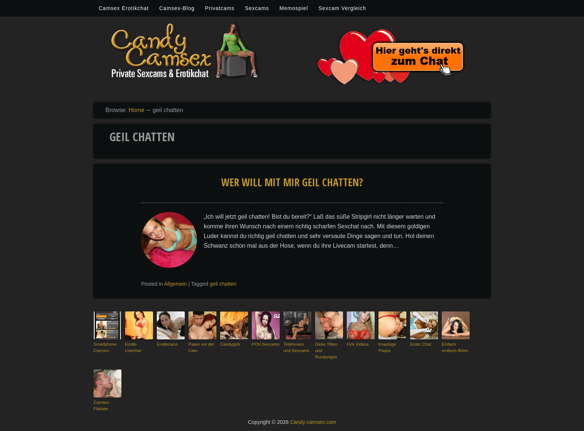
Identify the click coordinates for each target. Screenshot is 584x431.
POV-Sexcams (265, 344)
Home (136, 110)
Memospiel (293, 8)
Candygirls (229, 344)
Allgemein (175, 284)
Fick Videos (357, 344)
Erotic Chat (420, 344)
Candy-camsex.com (313, 421)
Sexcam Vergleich (342, 8)
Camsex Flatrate (100, 404)
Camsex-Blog (176, 8)
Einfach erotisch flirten (454, 347)
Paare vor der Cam (200, 347)
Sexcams (257, 8)
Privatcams (220, 8)
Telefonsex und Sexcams (297, 347)
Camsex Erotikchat (124, 8)
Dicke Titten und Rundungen (325, 350)
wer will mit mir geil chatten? (292, 182)
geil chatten (223, 284)
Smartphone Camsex (104, 347)
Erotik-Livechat (138, 344)
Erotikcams (167, 344)
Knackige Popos (386, 347)
